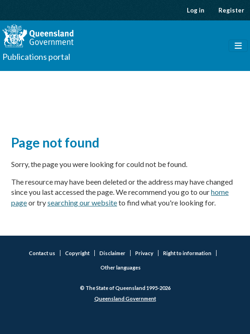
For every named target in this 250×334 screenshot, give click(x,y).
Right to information (187, 253)
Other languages (120, 267)
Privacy (144, 253)
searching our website (82, 202)
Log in (195, 10)
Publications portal (36, 56)
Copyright (77, 253)
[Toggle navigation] (238, 45)
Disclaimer (112, 253)
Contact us (42, 253)
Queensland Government (125, 298)
